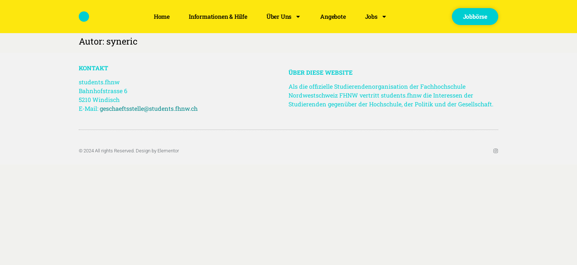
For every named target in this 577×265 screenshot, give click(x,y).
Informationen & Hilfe (218, 16)
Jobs (376, 17)
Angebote (333, 16)
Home (162, 16)
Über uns (283, 17)
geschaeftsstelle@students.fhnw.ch (149, 108)
